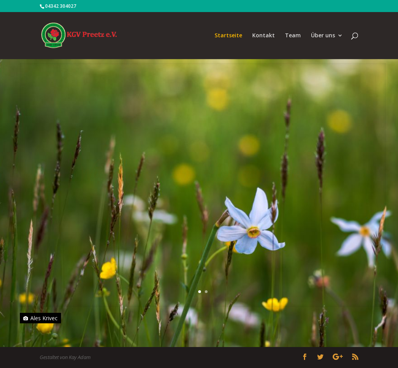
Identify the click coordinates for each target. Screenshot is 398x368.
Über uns (323, 36)
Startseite (228, 36)
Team (293, 36)
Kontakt (263, 36)
